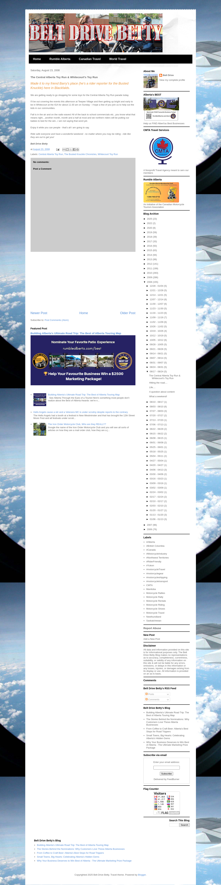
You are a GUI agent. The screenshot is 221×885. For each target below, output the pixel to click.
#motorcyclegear (154, 573)
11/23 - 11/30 (157, 308)
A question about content (162, 391)
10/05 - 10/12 (157, 340)
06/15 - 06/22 (157, 433)
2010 (150, 273)
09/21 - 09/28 (157, 349)
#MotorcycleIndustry (156, 553)
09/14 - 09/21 (157, 353)
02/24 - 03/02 (157, 492)
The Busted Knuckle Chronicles (80, 154)
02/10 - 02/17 (157, 501)
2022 (150, 223)
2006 (150, 529)
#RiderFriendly (153, 561)
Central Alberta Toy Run (51, 154)
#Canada (151, 549)
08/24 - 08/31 (157, 367)
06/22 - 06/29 (157, 429)
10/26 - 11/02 (157, 326)
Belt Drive (168, 75)
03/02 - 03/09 (157, 487)
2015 (150, 250)
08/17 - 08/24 (157, 371)
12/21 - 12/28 (157, 290)
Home (37, 59)
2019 (150, 232)
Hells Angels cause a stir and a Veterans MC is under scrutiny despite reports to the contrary (80, 412)
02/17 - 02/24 (157, 496)
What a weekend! (158, 396)
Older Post (127, 313)
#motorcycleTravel (155, 569)
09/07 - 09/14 (157, 358)
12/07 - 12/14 (157, 299)
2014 (150, 255)
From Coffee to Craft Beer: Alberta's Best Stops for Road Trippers (167, 730)
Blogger (142, 874)
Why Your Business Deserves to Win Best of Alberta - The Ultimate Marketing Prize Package (167, 745)
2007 (150, 525)
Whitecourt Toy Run (108, 154)
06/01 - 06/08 (157, 442)
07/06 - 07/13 (157, 424)
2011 (150, 268)
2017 (150, 241)
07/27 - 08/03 (157, 411)
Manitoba (151, 589)
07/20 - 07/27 (157, 415)
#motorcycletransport (157, 581)
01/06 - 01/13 (157, 519)
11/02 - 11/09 (157, 322)
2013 (150, 259)
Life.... (152, 387)
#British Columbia (155, 546)
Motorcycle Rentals (156, 601)
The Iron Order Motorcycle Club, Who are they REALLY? (77, 424)
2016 (150, 246)
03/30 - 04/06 (157, 474)
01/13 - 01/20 (157, 514)
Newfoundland (153, 616)
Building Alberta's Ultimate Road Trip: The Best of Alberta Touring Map (76, 333)
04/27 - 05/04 (157, 460)
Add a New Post (151, 639)
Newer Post (39, 313)
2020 (150, 228)
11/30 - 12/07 (157, 304)
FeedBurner (173, 779)
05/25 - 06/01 (157, 447)
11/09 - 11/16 (157, 317)
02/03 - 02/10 (157, 505)
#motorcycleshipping (156, 577)
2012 (150, 263)
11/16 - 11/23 (157, 313)
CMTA (149, 585)
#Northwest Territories (157, 557)
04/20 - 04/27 (157, 465)
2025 (150, 218)
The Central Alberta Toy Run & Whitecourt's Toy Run (164, 377)
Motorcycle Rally (154, 597)
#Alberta (150, 542)
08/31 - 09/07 (157, 362)
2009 (150, 277)
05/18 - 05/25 (157, 451)
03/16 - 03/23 (157, 478)
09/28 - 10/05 (157, 344)
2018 (150, 236)
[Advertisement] (83, 281)
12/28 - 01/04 (157, 286)
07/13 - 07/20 (157, 420)
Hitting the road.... (158, 382)
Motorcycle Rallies (155, 593)
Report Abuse (152, 628)
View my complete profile (172, 80)
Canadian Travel (90, 59)
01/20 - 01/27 (157, 510)
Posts (149, 694)
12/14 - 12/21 (157, 295)
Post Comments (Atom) (57, 320)
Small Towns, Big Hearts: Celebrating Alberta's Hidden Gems (165, 737)
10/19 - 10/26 (157, 331)
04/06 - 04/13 (157, 469)
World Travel (117, 59)
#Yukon (150, 565)
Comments (152, 699)
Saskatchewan (153, 620)
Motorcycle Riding (155, 604)
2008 (150, 282)
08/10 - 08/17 (157, 402)
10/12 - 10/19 (157, 335)
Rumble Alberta (59, 59)
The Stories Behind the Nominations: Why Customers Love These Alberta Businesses (167, 722)
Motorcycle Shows (155, 608)
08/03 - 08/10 (157, 406)
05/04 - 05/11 (157, 456)
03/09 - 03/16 (157, 483)
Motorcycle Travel (155, 612)
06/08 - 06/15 (157, 438)
